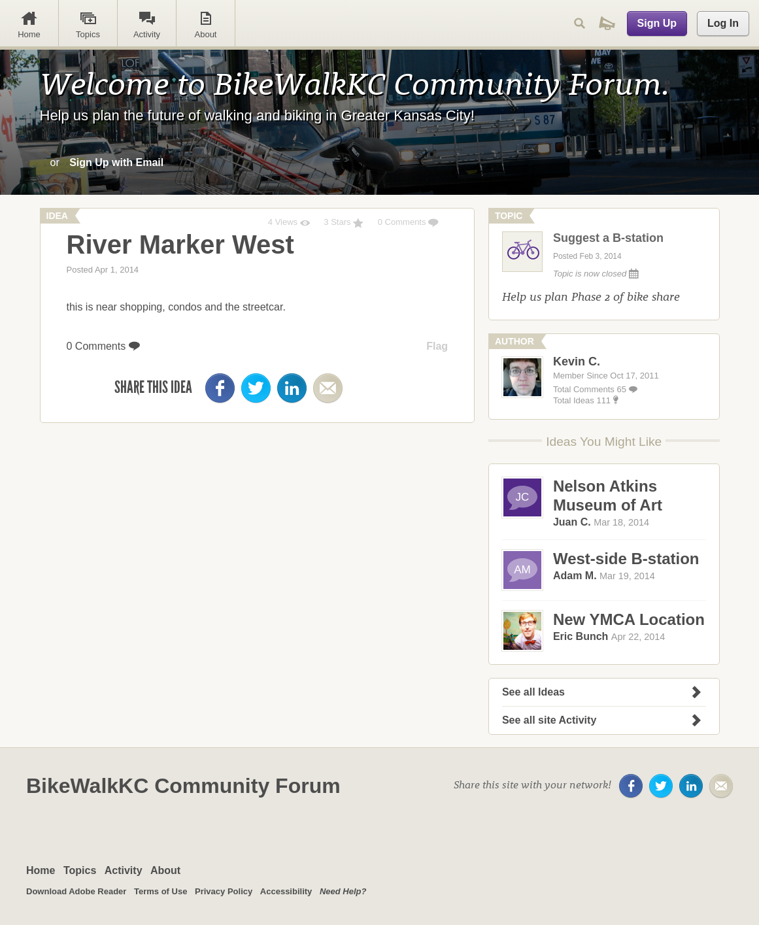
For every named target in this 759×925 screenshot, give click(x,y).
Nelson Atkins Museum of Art (607, 495)
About (165, 870)
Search (579, 23)
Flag (437, 346)
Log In (723, 23)
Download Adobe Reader (76, 891)
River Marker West (180, 244)
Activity (124, 870)
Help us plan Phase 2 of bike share (591, 296)
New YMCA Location (629, 619)
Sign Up (657, 23)
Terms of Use (160, 891)
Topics (79, 870)
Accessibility (286, 891)
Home (40, 870)
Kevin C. (576, 361)
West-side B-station (626, 558)
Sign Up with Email (116, 162)
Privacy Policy (223, 891)
